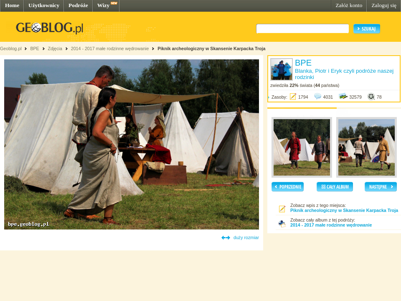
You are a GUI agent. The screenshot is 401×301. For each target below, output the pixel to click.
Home (12, 5)
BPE (34, 48)
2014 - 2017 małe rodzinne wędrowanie (110, 48)
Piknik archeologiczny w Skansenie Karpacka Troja (211, 48)
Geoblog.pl (11, 48)
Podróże (78, 5)
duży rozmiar (246, 237)
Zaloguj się (383, 5)
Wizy (103, 5)
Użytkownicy (43, 5)
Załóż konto (348, 5)
